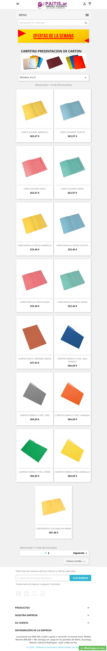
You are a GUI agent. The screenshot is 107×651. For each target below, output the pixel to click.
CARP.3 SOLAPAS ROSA (35, 188)
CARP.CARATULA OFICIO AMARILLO (35, 245)
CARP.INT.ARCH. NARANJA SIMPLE (34, 358)
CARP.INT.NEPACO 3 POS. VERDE (34, 471)
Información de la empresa (33, 630)
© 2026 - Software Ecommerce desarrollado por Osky (53, 647)
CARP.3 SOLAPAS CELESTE (72, 132)
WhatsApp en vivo (92, 648)
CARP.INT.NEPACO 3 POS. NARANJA (72, 415)
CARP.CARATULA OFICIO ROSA (34, 302)
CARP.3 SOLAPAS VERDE (72, 188)
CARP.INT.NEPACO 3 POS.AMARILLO (72, 471)
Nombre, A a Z (53, 77)
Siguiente (80, 553)
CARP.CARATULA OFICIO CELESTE (72, 245)
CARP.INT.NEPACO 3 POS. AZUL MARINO (72, 360)
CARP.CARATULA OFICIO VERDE (72, 302)
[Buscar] (53, 23)
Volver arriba (76, 561)
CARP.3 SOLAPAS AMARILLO (34, 132)
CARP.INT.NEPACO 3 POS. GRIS (35, 415)
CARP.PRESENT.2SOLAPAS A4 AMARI (53, 528)
